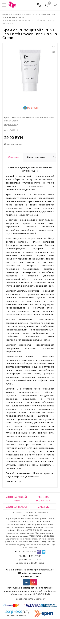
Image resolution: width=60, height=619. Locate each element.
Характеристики (36, 157)
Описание (13, 157)
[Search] (55, 5)
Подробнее (11, 124)
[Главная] (12, 5)
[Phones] (39, 5)
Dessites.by (39, 599)
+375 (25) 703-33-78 (25, 551)
